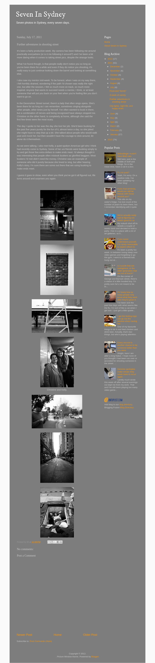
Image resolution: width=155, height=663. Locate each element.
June (112, 113)
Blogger (95, 656)
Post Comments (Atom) (41, 641)
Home (58, 634)
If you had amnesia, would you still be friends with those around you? (126, 193)
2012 (110, 59)
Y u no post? (123, 172)
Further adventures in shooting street (120, 100)
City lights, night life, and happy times (121, 107)
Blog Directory (127, 407)
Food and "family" (118, 91)
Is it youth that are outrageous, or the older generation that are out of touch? (127, 270)
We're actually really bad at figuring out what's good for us (126, 217)
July (112, 87)
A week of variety (118, 95)
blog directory (125, 404)
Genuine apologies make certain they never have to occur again (126, 373)
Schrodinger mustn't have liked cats (126, 154)
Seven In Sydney (41, 14)
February (114, 130)
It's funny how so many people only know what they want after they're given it (127, 296)
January (114, 134)
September (115, 79)
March (113, 126)
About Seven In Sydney (115, 46)
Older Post (90, 634)
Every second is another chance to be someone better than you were (127, 346)
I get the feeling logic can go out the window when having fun (127, 320)
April (112, 122)
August (113, 83)
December (115, 66)
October (114, 75)
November (115, 71)
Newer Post (24, 634)
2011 (110, 63)
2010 (110, 139)
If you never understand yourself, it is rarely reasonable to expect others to (127, 243)
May (112, 118)
